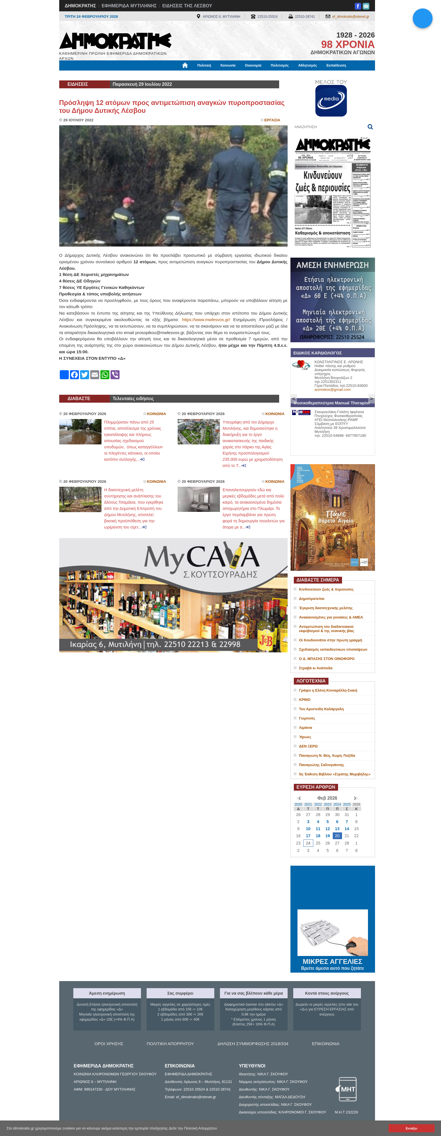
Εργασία (104, 75)
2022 (318, 804)
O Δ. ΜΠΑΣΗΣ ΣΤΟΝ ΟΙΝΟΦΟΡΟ (327, 659)
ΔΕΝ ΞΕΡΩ (308, 746)
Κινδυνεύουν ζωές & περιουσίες (326, 589)
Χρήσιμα (175, 75)
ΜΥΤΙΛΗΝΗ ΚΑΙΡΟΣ (333, 888)
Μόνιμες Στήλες (75, 75)
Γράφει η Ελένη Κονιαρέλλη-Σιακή (328, 690)
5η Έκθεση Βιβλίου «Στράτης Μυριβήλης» (335, 774)
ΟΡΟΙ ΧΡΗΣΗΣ (108, 1043)
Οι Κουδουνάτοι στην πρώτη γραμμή (330, 640)
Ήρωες (305, 737)
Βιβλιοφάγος (131, 75)
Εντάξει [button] (411, 1128)
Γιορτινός (307, 718)
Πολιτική (204, 65)
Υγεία (155, 75)
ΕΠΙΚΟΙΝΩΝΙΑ (325, 1043)
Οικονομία (253, 65)
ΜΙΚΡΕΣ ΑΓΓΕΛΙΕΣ (333, 960)
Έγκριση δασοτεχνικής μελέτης (326, 608)
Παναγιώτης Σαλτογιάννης (321, 765)
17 (308, 836)
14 (347, 828)
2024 (337, 804)
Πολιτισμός (280, 65)
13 (337, 828)
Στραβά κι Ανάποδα (316, 668)
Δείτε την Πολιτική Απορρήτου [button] (193, 1128)
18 (318, 836)
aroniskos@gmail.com (333, 389)
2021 (308, 804)
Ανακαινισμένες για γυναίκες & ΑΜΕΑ (331, 617)
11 (318, 828)
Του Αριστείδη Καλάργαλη (321, 709)
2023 (328, 804)
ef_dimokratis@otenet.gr (350, 17)
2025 (347, 804)
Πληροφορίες (222, 75)
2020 (298, 804)
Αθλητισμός (307, 65)
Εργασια (272, 120)
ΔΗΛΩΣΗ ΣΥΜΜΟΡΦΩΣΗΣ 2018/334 (252, 1043)
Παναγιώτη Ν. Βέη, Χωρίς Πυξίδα (327, 755)
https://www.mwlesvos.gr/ (206, 319)
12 (327, 828)
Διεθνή (197, 75)
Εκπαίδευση (336, 65)
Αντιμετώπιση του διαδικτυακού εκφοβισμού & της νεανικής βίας (326, 628)
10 (308, 828)
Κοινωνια (156, 414)
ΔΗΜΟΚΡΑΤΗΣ (80, 5)
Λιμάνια (305, 727)
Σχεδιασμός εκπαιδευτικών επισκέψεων (333, 649)
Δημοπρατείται (312, 598)
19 (327, 836)
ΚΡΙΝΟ (305, 700)
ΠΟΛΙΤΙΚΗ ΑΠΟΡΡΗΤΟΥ (170, 1043)
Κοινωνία (227, 65)
